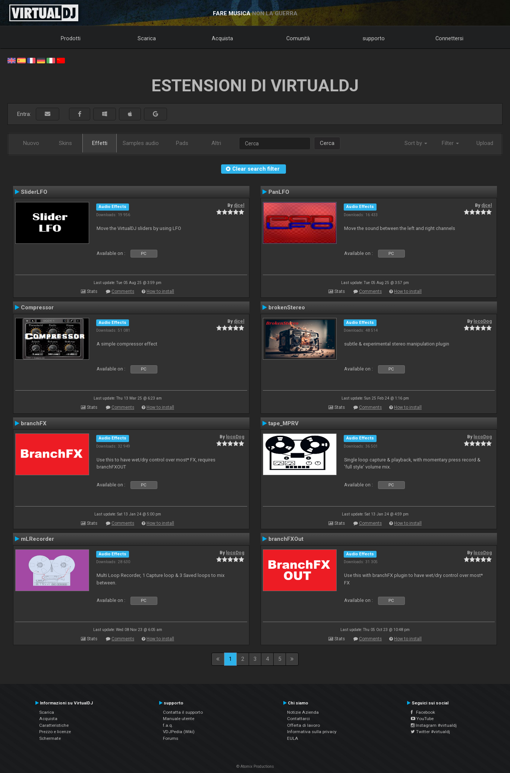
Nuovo (31, 143)
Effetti (99, 143)
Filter (450, 143)
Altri (216, 143)
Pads (182, 143)
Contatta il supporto (183, 712)
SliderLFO (34, 192)
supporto (374, 38)
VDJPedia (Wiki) (179, 731)
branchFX (34, 423)
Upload (484, 143)
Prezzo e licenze (55, 731)
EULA (292, 738)
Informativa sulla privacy (312, 731)
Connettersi (449, 38)
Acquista (222, 38)
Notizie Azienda (303, 712)
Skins (65, 143)
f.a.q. (168, 725)
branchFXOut (285, 539)
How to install (160, 291)
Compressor (37, 307)
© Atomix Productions (255, 766)
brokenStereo (286, 307)
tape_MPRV (283, 423)
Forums (170, 738)
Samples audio (141, 143)
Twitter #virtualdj (430, 731)
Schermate (50, 738)
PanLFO (278, 192)
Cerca (327, 143)
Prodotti (71, 38)
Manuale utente (178, 718)
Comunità (298, 38)
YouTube (422, 718)
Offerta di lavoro (303, 725)
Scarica (147, 38)
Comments (122, 291)
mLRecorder (37, 539)
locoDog (482, 321)
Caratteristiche (54, 725)
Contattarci (298, 718)
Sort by (415, 143)
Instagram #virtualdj (434, 725)
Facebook (423, 712)
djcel (239, 205)
